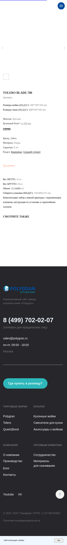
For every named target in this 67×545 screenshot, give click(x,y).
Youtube (8, 494)
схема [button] (6, 128)
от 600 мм (26, 123)
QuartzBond (11, 429)
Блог (6, 468)
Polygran (9, 416)
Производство (12, 461)
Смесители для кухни (48, 422)
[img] (60, 494)
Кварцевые (16, 152)
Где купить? (9, 165)
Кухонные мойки (45, 416)
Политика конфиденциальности (21, 520)
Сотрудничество (45, 455)
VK (20, 494)
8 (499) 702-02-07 (28, 320)
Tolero (7, 422)
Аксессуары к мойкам (48, 429)
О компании (11, 455)
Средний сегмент (32, 152)
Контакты (9, 474)
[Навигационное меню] (61, 6)
